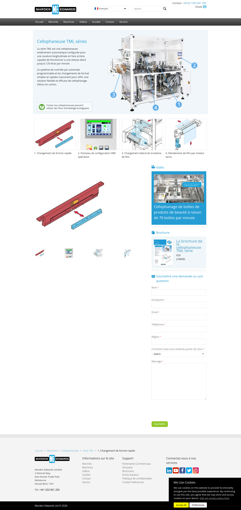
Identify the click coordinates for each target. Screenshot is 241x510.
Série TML (88, 450)
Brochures (128, 471)
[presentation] (175, 413)
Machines (68, 22)
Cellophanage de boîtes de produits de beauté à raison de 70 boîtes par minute (177, 212)
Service (123, 22)
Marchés (53, 22)
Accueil (39, 22)
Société (96, 22)
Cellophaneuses (70, 450)
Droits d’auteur (130, 474)
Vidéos (83, 22)
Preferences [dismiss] (198, 505)
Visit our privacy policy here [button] (214, 498)
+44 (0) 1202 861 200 (194, 3)
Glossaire (127, 467)
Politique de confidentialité (137, 478)
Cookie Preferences (133, 482)
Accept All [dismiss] (181, 505)
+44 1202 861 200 (49, 489)
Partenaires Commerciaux (136, 463)
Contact (109, 22)
